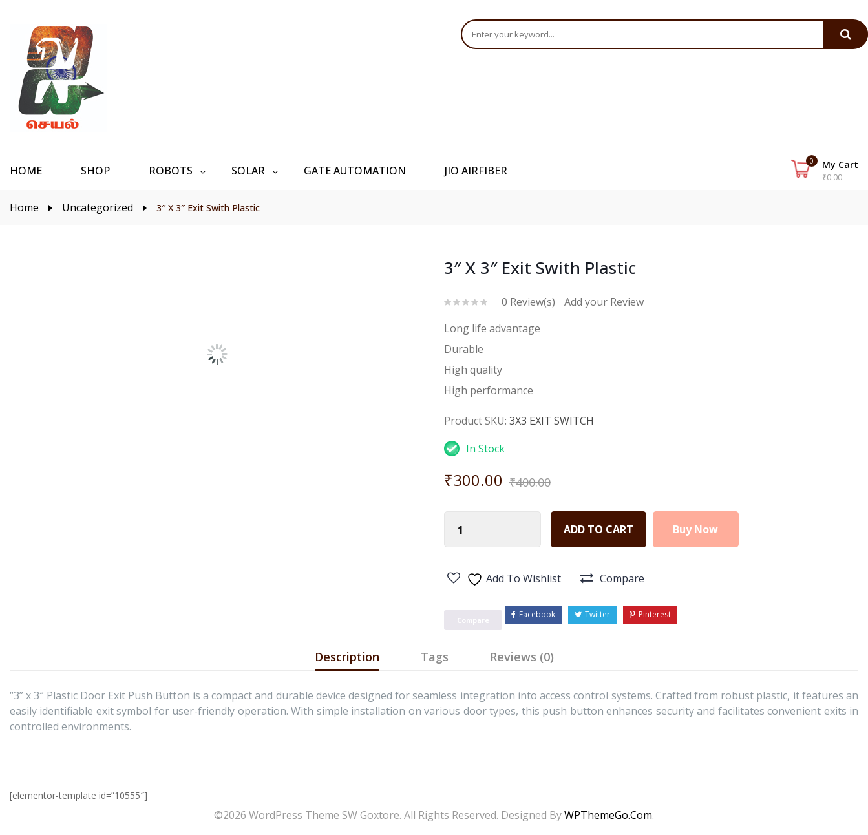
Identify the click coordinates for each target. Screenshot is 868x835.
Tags (435, 657)
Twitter (592, 615)
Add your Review (604, 302)
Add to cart (598, 529)
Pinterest (650, 615)
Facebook (533, 615)
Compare (622, 578)
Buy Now (696, 529)
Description (347, 657)
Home (24, 207)
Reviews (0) (522, 657)
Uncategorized (97, 207)
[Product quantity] (461, 530)
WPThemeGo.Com (608, 815)
